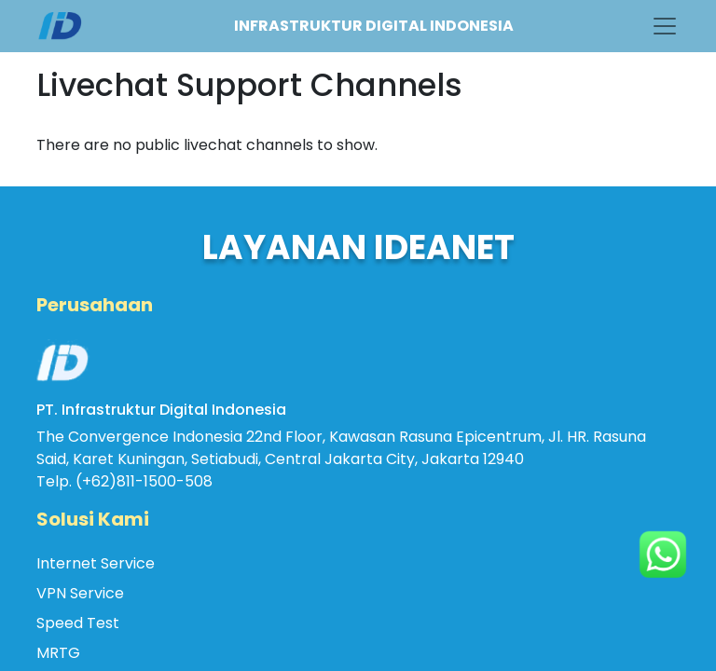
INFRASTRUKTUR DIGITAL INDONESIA (374, 25)
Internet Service (95, 563)
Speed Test (77, 623)
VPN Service (80, 593)
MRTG (58, 653)
